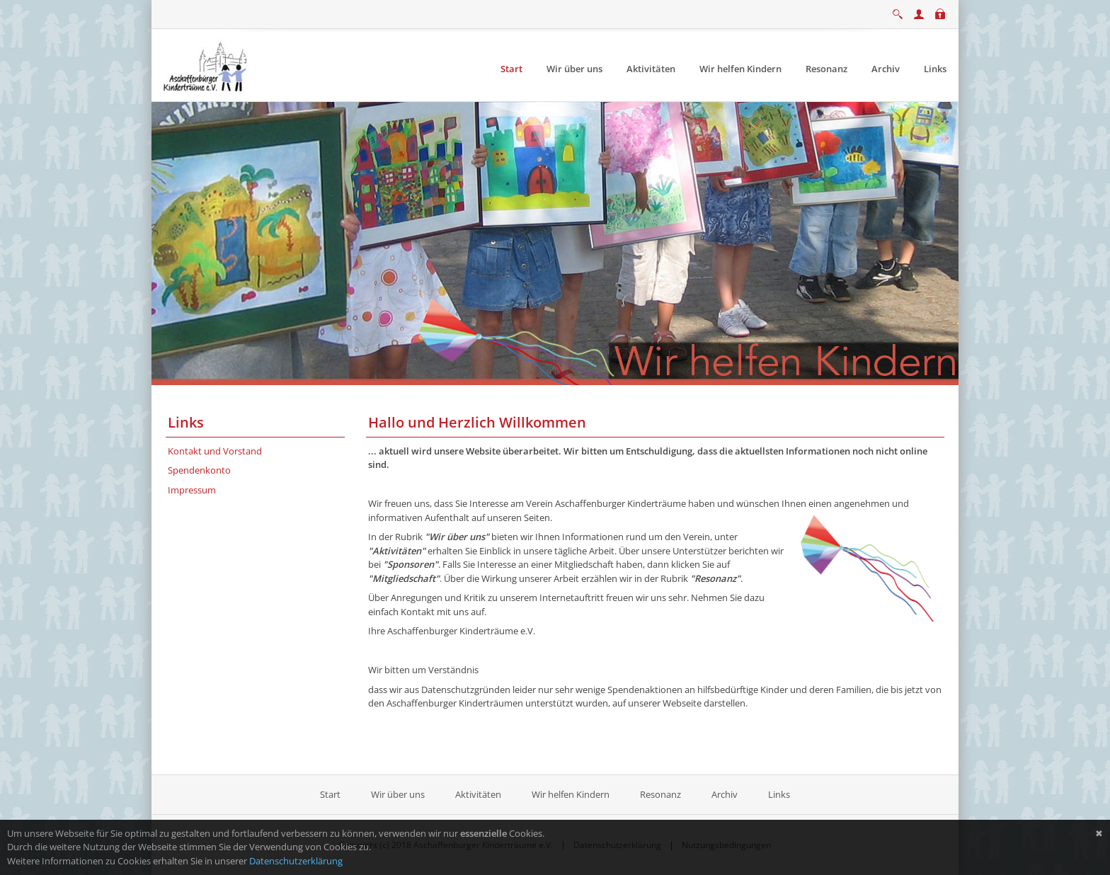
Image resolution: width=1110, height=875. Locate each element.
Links (779, 794)
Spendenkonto (199, 470)
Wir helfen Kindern (571, 794)
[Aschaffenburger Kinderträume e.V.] (206, 64)
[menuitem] (511, 69)
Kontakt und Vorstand (215, 451)
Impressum (192, 490)
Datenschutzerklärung (296, 860)
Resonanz (660, 794)
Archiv (724, 794)
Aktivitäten (478, 794)
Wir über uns (398, 794)
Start (331, 794)
